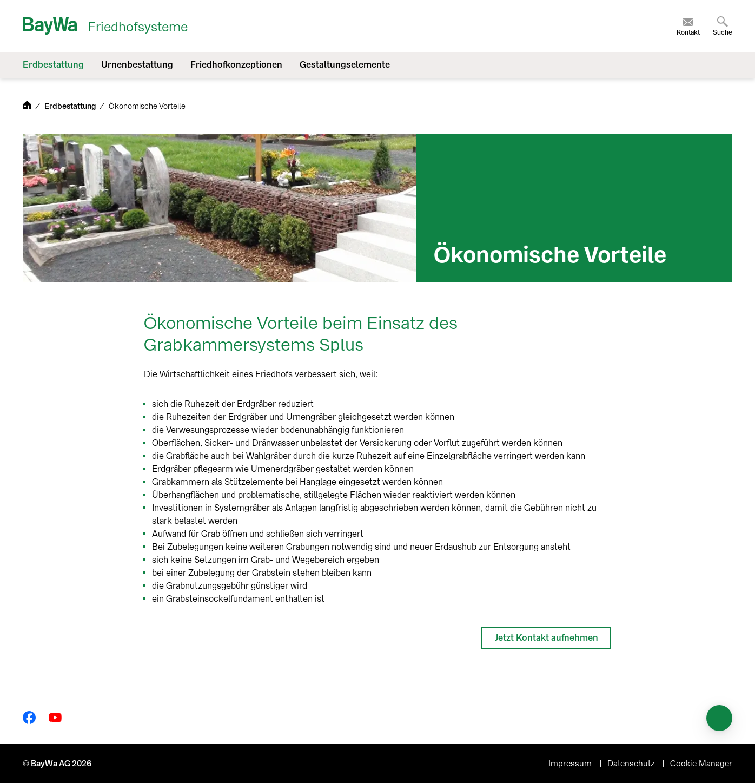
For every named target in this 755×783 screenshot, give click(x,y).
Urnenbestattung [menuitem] (137, 65)
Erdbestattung (70, 106)
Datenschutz (632, 763)
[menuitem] (688, 26)
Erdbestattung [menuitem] (53, 65)
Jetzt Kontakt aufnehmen (546, 638)
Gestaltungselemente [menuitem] (345, 65)
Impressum (571, 763)
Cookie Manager (701, 763)
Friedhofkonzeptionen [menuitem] (236, 65)
